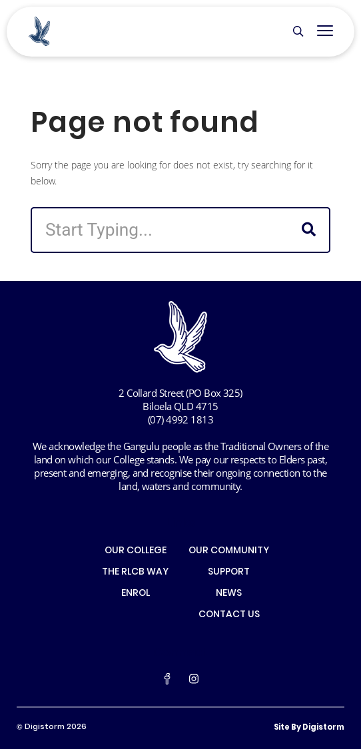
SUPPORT (229, 572)
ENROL (135, 594)
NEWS (229, 594)
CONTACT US (229, 615)
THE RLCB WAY (135, 572)
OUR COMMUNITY (228, 551)
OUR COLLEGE (136, 551)
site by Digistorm (309, 727)
